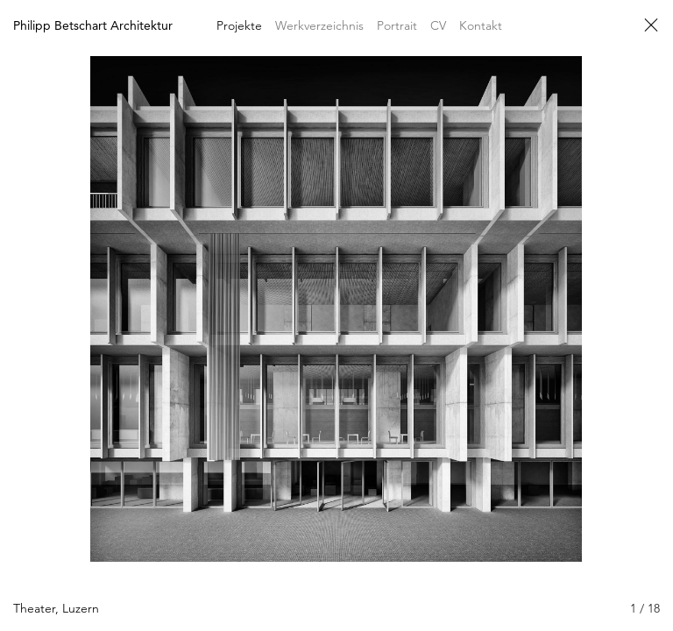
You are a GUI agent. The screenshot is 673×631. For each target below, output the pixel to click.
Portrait (397, 25)
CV (438, 25)
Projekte (239, 25)
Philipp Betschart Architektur (93, 25)
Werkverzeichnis (319, 25)
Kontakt (480, 25)
